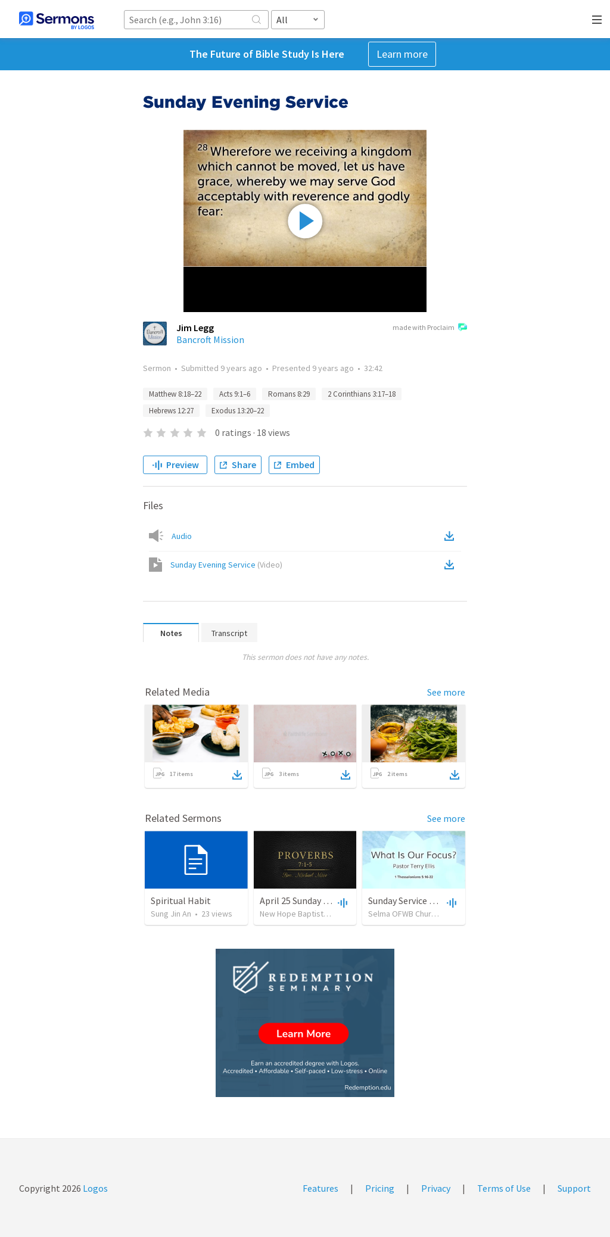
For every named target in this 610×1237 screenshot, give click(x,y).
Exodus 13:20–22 (237, 411)
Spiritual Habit (181, 900)
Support (574, 1188)
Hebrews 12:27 (171, 411)
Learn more (402, 54)
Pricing (379, 1188)
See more (446, 692)
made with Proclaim (430, 328)
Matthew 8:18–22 (175, 394)
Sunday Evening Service (226, 564)
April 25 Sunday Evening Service (323, 900)
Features (320, 1188)
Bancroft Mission (210, 339)
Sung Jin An (171, 913)
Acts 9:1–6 (234, 394)
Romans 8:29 (289, 394)
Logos (94, 1188)
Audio (182, 536)
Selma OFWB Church (404, 913)
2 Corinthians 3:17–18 (362, 394)
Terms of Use (504, 1188)
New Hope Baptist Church (305, 913)
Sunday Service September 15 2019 (437, 900)
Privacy (435, 1188)
